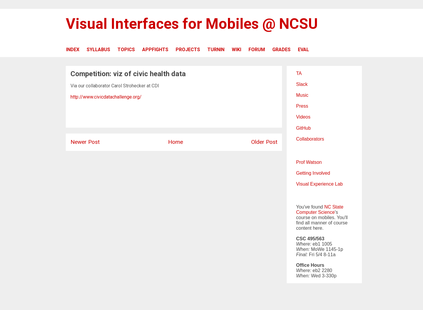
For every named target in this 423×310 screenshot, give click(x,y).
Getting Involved (313, 173)
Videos (303, 116)
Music (302, 95)
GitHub (303, 128)
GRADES (281, 49)
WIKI (236, 49)
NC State (333, 206)
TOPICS (126, 49)
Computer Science (315, 212)
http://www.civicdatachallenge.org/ (106, 97)
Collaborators (310, 138)
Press (302, 106)
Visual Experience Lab (319, 183)
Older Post (264, 142)
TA (299, 73)
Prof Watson (309, 162)
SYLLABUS (98, 49)
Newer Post (85, 142)
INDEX (72, 49)
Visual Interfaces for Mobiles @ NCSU (192, 23)
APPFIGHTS (155, 49)
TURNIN (215, 49)
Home (175, 142)
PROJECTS (188, 49)
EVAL (303, 49)
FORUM (257, 49)
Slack (302, 84)
